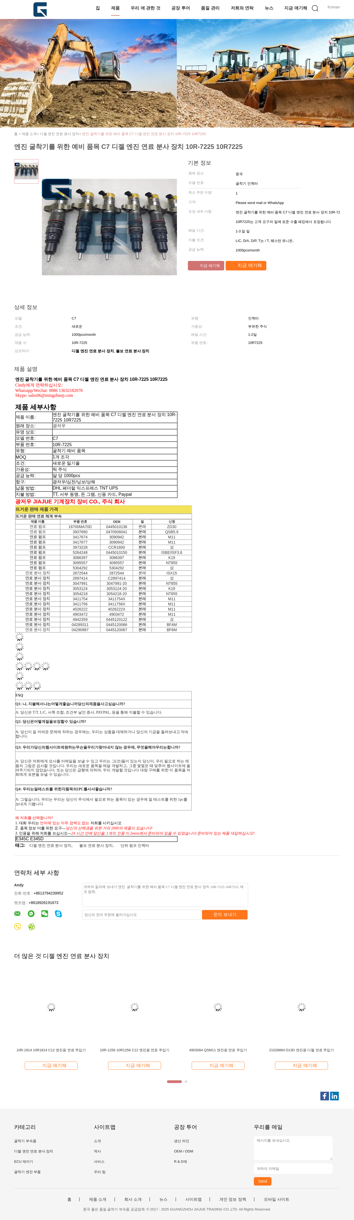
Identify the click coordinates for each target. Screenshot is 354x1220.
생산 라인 (181, 1141)
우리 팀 (100, 1172)
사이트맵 (193, 1199)
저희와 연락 (242, 8)
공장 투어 (180, 8)
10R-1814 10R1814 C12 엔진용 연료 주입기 (51, 1050)
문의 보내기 (224, 914)
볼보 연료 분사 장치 (96, 845)
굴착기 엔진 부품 (27, 1172)
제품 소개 (97, 1199)
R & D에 (180, 1162)
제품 (115, 8)
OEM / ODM (183, 1151)
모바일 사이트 (276, 1199)
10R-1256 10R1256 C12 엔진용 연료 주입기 (134, 1050)
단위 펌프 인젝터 (135, 845)
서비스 (99, 1162)
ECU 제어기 (23, 1162)
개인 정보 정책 (232, 1199)
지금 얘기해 (295, 8)
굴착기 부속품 (25, 1141)
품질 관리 (210, 8)
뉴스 (269, 8)
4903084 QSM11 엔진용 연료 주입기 (218, 1050)
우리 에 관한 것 (145, 8)
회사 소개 (133, 1199)
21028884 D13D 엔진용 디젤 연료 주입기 (301, 1050)
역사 (97, 1151)
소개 (97, 1141)
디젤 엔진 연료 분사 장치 (50, 845)
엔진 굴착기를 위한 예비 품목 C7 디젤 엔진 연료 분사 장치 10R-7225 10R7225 (144, 134)
